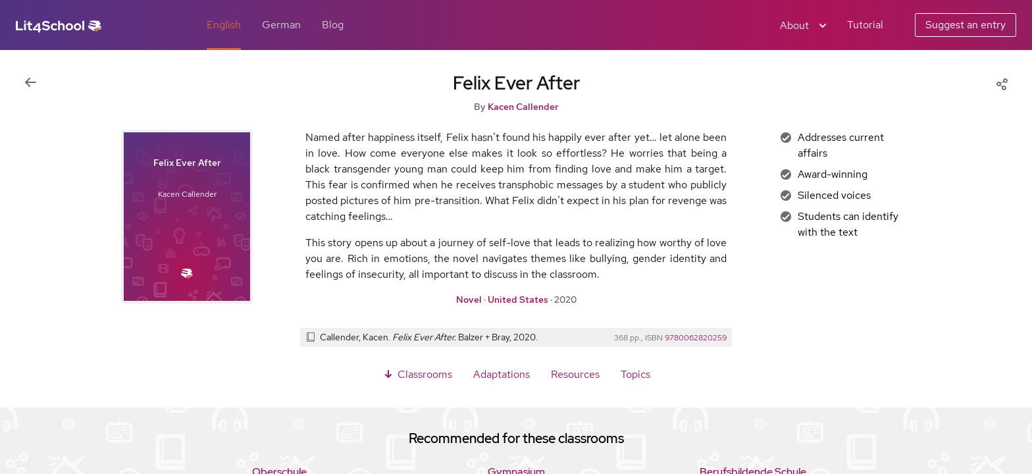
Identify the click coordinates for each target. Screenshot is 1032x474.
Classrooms (417, 374)
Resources (575, 374)
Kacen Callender (523, 107)
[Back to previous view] (30, 83)
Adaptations (501, 374)
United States (518, 299)
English (224, 25)
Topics (635, 374)
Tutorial (865, 25)
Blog (333, 25)
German (281, 25)
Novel (469, 299)
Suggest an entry (965, 25)
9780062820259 (696, 337)
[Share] (1001, 83)
